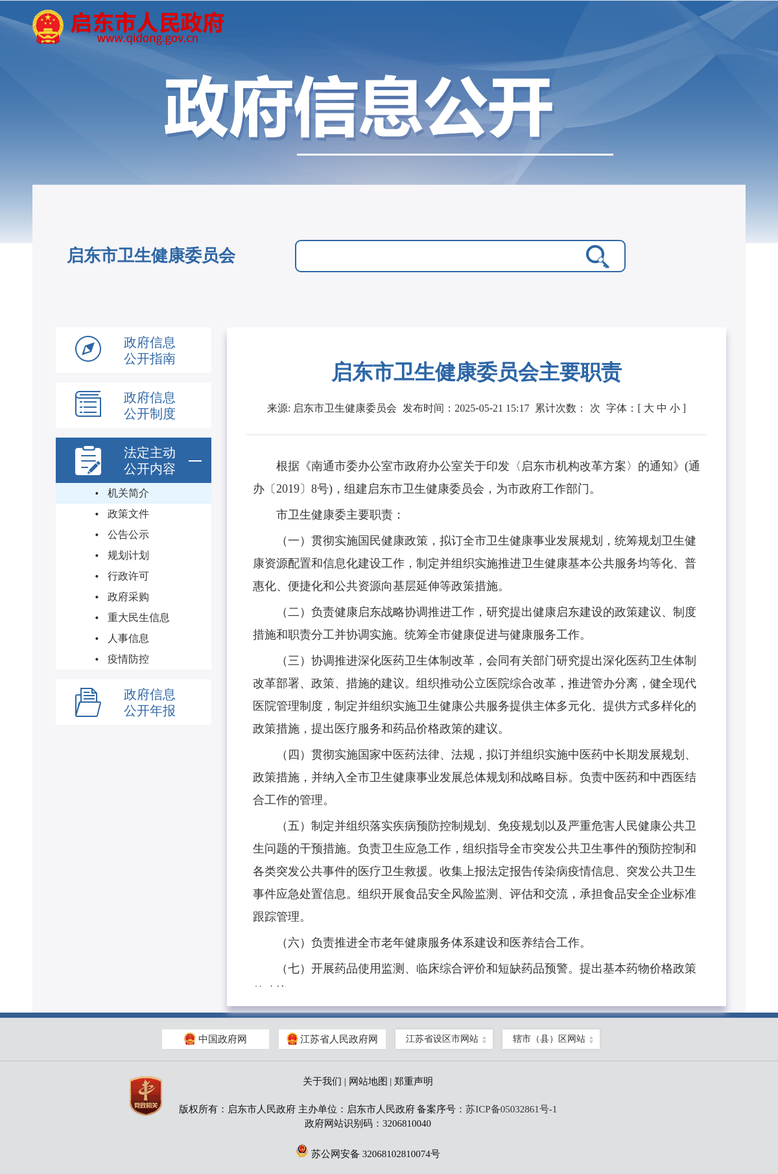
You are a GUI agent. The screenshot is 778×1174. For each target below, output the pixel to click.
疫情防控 (128, 658)
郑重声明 (413, 1081)
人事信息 (128, 638)
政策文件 (128, 513)
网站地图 (368, 1081)
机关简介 (128, 493)
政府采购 (128, 596)
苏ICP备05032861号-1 (511, 1109)
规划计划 (128, 555)
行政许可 (128, 575)
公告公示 (128, 534)
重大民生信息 (139, 617)
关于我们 (322, 1081)
